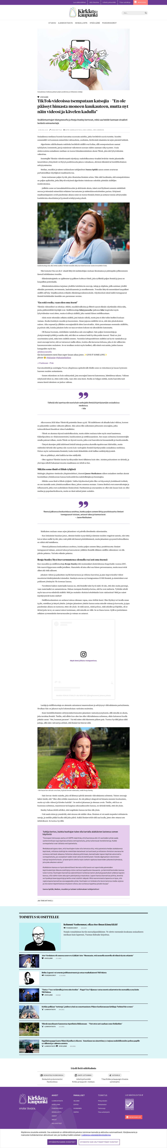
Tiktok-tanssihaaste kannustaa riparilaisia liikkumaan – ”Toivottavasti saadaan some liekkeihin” (82, 1024)
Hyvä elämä (56, 1104)
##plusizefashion (63, 357)
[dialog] (83, 1138)
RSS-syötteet (57, 1123)
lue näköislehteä (133, 1095)
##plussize (51, 357)
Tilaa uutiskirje (124, 2)
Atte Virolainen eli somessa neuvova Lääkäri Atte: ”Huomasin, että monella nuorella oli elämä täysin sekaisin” (87, 956)
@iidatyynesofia (44, 352)
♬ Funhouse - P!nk (45, 363)
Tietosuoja (101, 1108)
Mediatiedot (102, 1104)
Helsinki (76, 1101)
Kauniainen (78, 1108)
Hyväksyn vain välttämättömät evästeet (99, 1142)
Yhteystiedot (102, 1101)
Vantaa (76, 1112)
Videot (54, 1120)
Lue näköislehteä (79, 2)
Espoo (76, 1104)
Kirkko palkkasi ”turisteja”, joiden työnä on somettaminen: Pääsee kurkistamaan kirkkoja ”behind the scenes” (87, 1007)
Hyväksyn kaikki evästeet (62, 1142)
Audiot (54, 1116)
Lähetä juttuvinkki (109, 2)
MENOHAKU (142, 2)
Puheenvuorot (57, 1108)
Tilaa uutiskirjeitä (104, 1112)
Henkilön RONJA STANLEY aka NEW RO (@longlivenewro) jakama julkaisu (83, 695)
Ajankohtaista (57, 1101)
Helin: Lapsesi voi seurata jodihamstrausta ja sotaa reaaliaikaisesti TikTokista (74, 973)
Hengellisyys (56, 1112)
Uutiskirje (116, 1075)
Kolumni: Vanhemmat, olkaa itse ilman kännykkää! (91, 924)
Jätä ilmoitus (94, 2)
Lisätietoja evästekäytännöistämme (96, 1135)
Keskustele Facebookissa (53, 1075)
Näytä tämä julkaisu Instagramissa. (83, 661)
